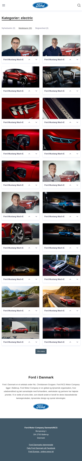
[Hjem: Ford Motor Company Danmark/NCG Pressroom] (40, 5)
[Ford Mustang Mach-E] (20, 45)
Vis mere (41, 351)
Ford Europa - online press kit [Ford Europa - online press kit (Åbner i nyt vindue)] (41, 452)
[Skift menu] (3, 5)
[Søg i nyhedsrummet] (79, 5)
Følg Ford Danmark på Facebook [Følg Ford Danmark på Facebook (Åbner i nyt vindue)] (41, 448)
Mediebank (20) (25, 28)
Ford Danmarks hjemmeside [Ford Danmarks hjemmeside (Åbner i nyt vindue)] (41, 445)
